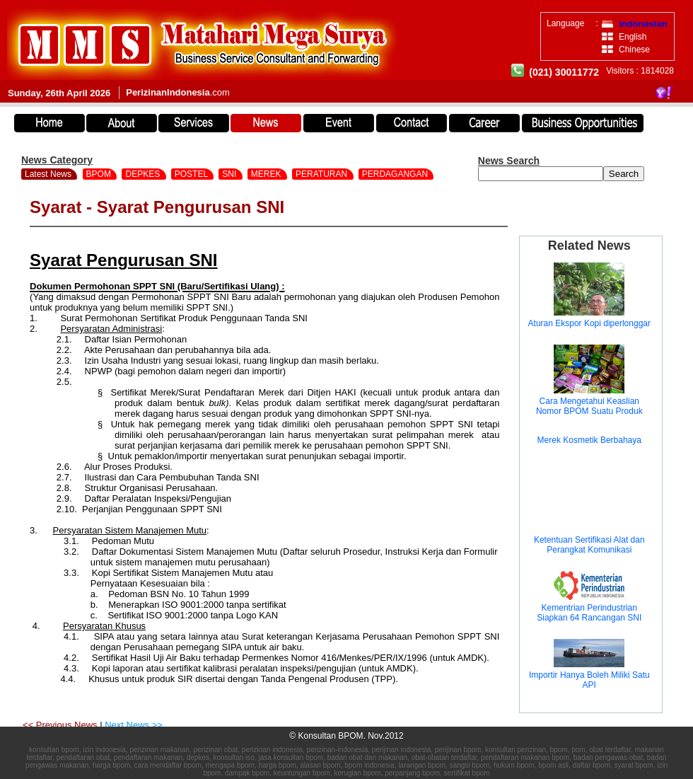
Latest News (48, 174)
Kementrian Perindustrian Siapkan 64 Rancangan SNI (589, 613)
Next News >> (134, 725)
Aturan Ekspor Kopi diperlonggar (589, 323)
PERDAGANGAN (396, 174)
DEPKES (143, 174)
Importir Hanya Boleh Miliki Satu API (589, 680)
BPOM (100, 174)
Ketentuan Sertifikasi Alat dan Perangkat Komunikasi (589, 545)
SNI (230, 174)
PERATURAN (322, 174)
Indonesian (643, 23)
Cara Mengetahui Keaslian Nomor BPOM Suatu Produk (589, 406)
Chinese (634, 49)
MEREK (267, 174)
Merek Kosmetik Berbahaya (589, 440)
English (632, 37)
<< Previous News (61, 725)
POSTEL (192, 174)
